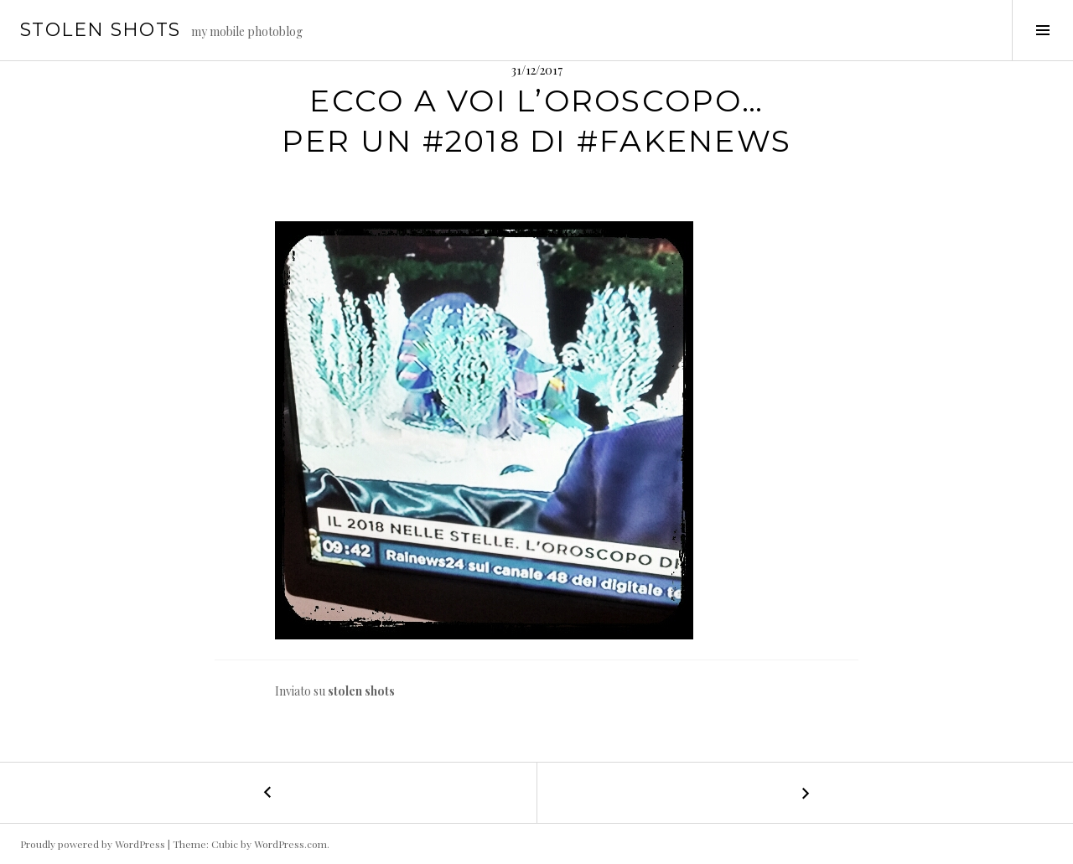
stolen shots (100, 29)
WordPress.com (290, 844)
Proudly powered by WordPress (92, 844)
